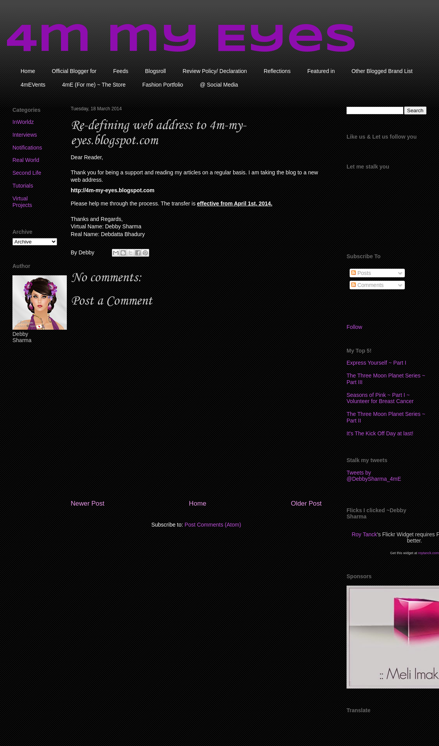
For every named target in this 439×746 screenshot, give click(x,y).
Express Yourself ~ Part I (376, 363)
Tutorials (22, 186)
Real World (25, 160)
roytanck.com (428, 553)
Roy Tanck (364, 534)
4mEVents (33, 85)
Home (28, 71)
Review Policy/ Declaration (215, 71)
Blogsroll (155, 71)
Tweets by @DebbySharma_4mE (374, 476)
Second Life (26, 173)
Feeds (120, 71)
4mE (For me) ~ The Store (94, 85)
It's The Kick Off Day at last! (380, 433)
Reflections (277, 71)
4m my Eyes (181, 40)
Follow (354, 327)
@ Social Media (219, 85)
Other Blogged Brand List (382, 71)
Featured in (321, 71)
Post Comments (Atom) (213, 525)
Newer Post (88, 503)
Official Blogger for (74, 71)
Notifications (27, 147)
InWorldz (23, 122)
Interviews (24, 135)
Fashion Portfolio (162, 85)
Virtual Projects (22, 201)
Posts (361, 273)
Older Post (306, 503)
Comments (367, 285)
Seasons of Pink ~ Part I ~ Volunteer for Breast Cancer (380, 398)
